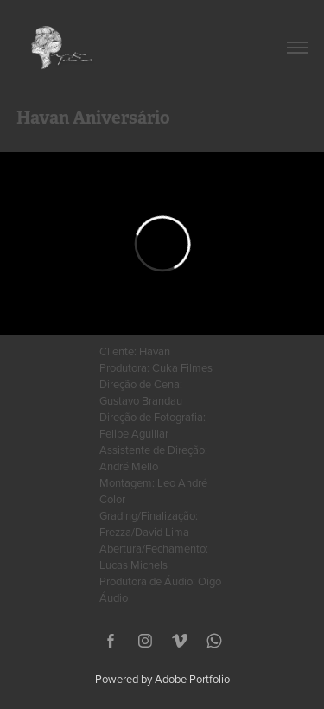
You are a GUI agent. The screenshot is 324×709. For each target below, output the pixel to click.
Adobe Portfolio (192, 679)
